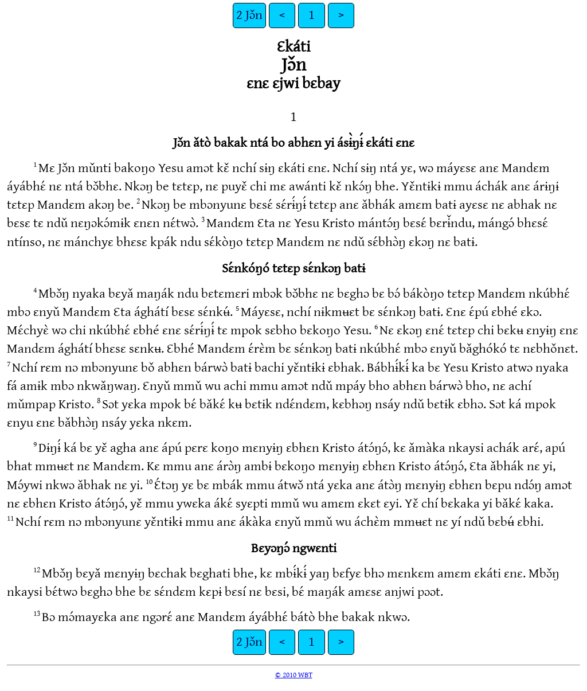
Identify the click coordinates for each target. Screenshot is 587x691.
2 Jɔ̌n (249, 15)
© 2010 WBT (293, 675)
